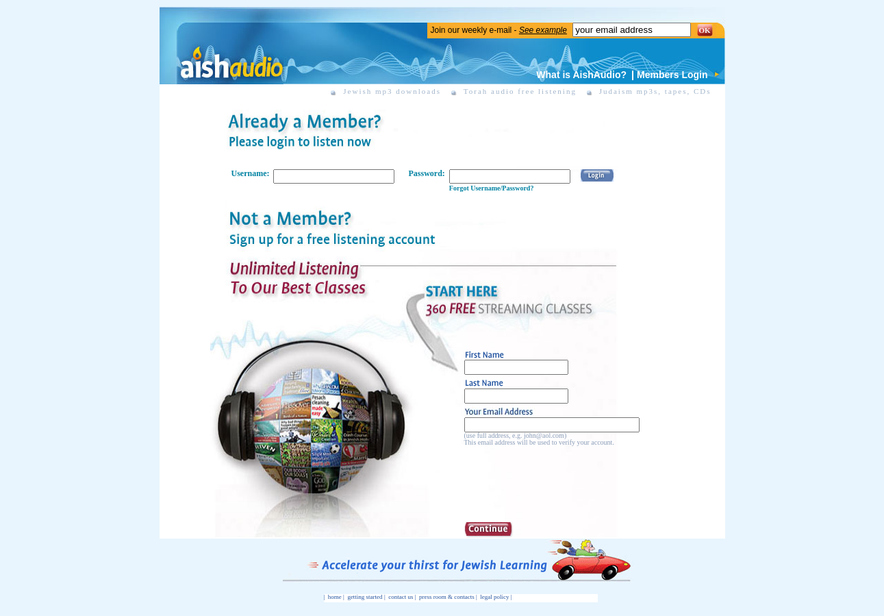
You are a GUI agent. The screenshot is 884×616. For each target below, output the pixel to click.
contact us (400, 596)
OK (705, 30)
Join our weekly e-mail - (499, 30)
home (335, 596)
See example (543, 30)
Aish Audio (230, 53)
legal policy (494, 596)
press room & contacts (447, 596)
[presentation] (568, 481)
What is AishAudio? (581, 74)
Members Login (672, 74)
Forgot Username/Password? (491, 188)
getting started (364, 596)
